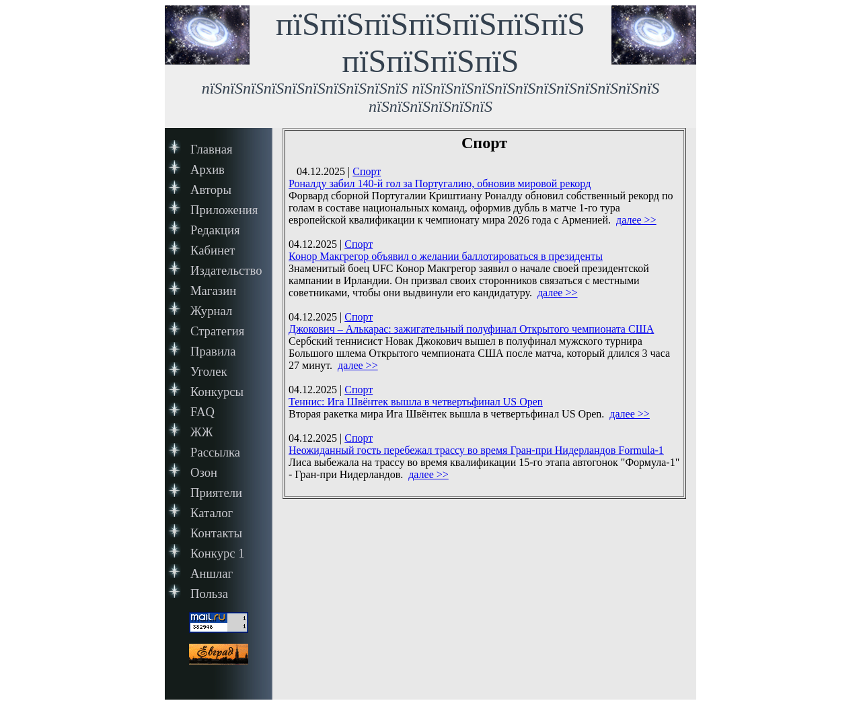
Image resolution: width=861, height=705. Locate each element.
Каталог (211, 513)
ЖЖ (201, 432)
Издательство (226, 270)
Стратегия (217, 331)
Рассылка (215, 452)
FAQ (202, 412)
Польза (209, 593)
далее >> (636, 220)
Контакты (216, 533)
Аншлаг (211, 573)
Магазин (213, 290)
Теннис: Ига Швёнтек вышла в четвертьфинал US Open (416, 401)
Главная (211, 149)
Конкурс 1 (217, 553)
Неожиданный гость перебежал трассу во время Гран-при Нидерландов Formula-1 (476, 450)
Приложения (224, 210)
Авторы (210, 189)
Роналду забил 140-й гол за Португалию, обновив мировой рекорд (440, 183)
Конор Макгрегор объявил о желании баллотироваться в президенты (446, 256)
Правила (212, 351)
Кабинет (212, 250)
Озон (203, 472)
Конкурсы (217, 391)
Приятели (216, 492)
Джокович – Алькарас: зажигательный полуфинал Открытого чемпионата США (471, 329)
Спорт (366, 171)
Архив (207, 169)
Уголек (208, 371)
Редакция (215, 230)
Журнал (211, 311)
